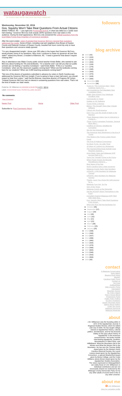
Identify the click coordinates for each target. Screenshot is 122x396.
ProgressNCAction (40, 31)
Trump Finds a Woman (95, 104)
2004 (87, 257)
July (89, 214)
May (89, 219)
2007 (87, 250)
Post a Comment (7, 99)
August (90, 212)
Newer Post (6, 103)
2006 (87, 252)
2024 (87, 60)
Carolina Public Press (112, 279)
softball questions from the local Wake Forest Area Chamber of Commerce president (40, 36)
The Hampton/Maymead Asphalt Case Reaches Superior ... (101, 150)
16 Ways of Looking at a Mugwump (100, 146)
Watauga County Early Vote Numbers (101, 169)
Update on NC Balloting (96, 101)
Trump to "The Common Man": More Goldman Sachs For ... (101, 87)
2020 (87, 69)
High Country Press (112, 287)
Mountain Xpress (113, 291)
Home (40, 103)
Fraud (89, 139)
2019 (87, 71)
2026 (87, 55)
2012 (87, 238)
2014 (87, 233)
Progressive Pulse (113, 297)
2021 (87, 67)
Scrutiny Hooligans (113, 301)
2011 (87, 240)
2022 (87, 64)
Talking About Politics (112, 304)
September (91, 209)
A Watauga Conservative (110, 271)
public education (35, 90)
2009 (87, 245)
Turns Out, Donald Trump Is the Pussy (101, 157)
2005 (87, 255)
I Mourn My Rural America (97, 110)
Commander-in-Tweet (95, 99)
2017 (87, 76)
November (91, 83)
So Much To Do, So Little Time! (98, 144)
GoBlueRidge (115, 285)
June (89, 217)
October (90, 207)
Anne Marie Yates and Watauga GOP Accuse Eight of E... (101, 154)
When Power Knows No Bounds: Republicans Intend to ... (99, 161)
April (89, 221)
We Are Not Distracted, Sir (97, 130)
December (91, 81)
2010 (87, 243)
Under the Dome (113, 306)
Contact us (116, 281)
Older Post (74, 103)
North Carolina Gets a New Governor (101, 167)
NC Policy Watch (113, 293)
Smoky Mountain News (111, 303)
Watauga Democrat (112, 308)
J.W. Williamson (114, 386)
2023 (87, 62)
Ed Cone (116, 283)
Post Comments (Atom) (22, 109)
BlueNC (117, 277)
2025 (87, 57)
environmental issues (14, 90)
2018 (87, 74)
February (91, 226)
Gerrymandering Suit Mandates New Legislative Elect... (101, 91)
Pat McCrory (26, 90)
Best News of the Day (95, 164)
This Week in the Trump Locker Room (101, 137)
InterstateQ (116, 289)
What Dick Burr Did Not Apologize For (101, 205)
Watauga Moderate (112, 310)
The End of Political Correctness (99, 142)
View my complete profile (110, 389)
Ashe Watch (115, 273)
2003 (87, 259)
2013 (87, 236)
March (89, 224)
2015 (87, 231)
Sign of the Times (93, 187)
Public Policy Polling (112, 299)
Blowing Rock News (112, 275)
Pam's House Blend (112, 295)
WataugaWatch (25, 12)
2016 (87, 79)
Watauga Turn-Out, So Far (97, 184)
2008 (87, 248)
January (90, 228)
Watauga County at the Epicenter (99, 189)
